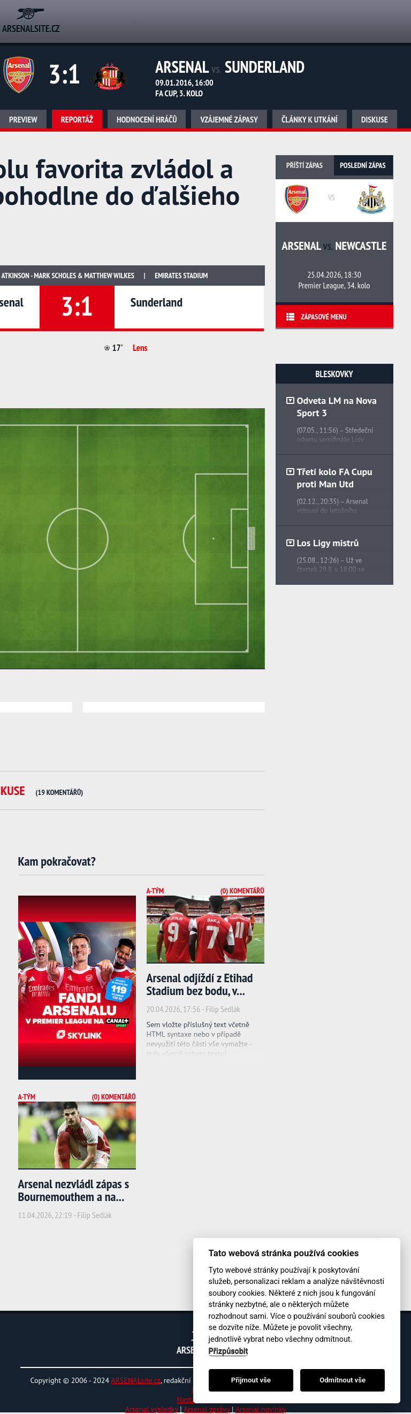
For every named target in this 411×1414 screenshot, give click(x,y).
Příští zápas (304, 165)
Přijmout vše (251, 1380)
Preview (23, 119)
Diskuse (374, 119)
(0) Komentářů (242, 891)
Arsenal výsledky (151, 1409)
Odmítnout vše (342, 1380)
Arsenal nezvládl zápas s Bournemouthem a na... (74, 1190)
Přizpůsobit (228, 1351)
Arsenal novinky (260, 1409)
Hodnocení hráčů (147, 119)
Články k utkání (309, 119)
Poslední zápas (362, 165)
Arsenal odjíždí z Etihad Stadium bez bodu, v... (200, 984)
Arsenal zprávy (207, 1409)
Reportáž (77, 119)
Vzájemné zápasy (229, 119)
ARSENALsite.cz (136, 1380)
